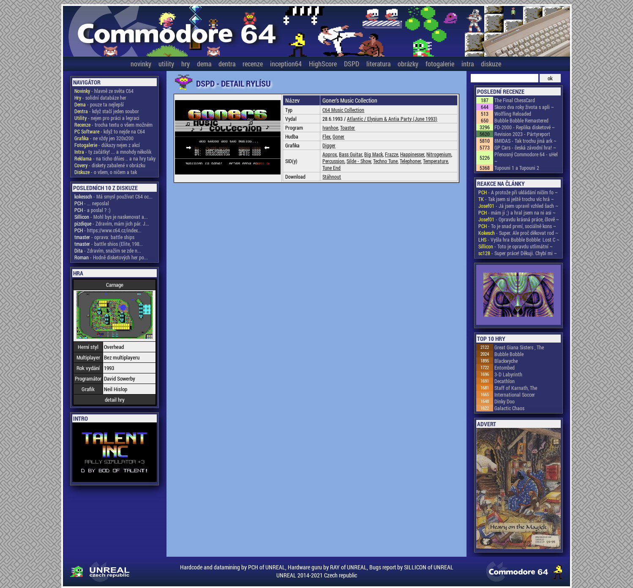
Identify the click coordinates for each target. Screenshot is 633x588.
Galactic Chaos (509, 408)
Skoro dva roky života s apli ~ (524, 106)
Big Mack (373, 154)
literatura (378, 63)
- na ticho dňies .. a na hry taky (115, 158)
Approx (329, 154)
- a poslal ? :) (92, 210)
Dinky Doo (504, 401)
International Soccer (514, 394)
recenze (253, 63)
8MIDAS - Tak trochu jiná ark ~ (525, 140)
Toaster (347, 127)
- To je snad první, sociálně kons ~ (517, 226)
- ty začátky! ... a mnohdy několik (112, 151)
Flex (326, 136)
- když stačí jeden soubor (106, 111)
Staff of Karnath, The (515, 387)
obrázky (408, 63)
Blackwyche (506, 360)
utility (166, 63)
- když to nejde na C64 (109, 131)
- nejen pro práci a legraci (106, 117)
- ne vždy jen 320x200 (104, 138)
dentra (226, 63)
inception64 (286, 63)
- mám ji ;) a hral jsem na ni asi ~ (517, 212)
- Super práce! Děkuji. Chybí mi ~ (517, 253)
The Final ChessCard (514, 100)
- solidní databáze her (100, 97)
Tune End (331, 167)
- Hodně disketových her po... (111, 257)
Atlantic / (357, 118)
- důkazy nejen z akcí (107, 145)
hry (185, 63)
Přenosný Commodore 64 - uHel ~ (526, 157)
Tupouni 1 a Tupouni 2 (516, 167)
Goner (338, 136)
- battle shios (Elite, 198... (108, 243)
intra (467, 63)
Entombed (504, 367)
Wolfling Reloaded (512, 113)
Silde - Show (359, 161)
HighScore (323, 63)
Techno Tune (385, 161)
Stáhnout (331, 176)
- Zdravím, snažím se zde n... (107, 250)
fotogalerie (440, 63)
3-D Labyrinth (508, 374)
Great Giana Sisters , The (519, 347)
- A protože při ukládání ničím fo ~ (518, 192)
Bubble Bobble (509, 354)
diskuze (491, 63)
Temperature (435, 161)
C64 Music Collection (343, 109)
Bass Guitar (350, 154)
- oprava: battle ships (104, 237)
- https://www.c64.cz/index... (108, 230)
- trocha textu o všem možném (113, 124)
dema (204, 63)
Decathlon (504, 381)
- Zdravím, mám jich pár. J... (111, 223)
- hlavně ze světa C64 (104, 90)
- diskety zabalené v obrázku (109, 165)
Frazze (391, 154)
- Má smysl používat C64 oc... (113, 196)
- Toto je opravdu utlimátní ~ (515, 246)
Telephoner (410, 161)
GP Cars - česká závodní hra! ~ (525, 147)
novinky (141, 63)
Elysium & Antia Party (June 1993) (402, 118)
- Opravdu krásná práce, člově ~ (518, 219)
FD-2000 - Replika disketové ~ (524, 127)
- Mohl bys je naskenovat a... (111, 216)
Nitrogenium (438, 154)
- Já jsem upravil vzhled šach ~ (518, 205)
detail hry (115, 399)
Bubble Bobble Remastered (521, 120)
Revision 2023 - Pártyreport (522, 134)
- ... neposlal (91, 203)
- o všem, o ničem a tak (105, 172)
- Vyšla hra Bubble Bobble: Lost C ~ (518, 239)
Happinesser (412, 154)
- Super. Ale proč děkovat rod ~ (518, 232)
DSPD (351, 63)
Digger (329, 145)
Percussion (333, 161)
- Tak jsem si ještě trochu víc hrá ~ (516, 199)
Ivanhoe (330, 127)
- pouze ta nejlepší (99, 104)
